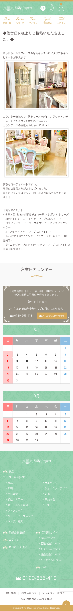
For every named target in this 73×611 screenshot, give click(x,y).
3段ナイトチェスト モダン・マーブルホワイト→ (33, 219)
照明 (10, 488)
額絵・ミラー (15, 499)
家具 (10, 483)
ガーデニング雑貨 (18, 505)
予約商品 (50, 499)
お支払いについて (51, 549)
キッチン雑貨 (15, 521)
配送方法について (51, 543)
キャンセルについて (52, 560)
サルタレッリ (52, 483)
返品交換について (51, 554)
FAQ (44, 567)
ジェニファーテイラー (57, 488)
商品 (11, 471)
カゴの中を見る (18, 547)
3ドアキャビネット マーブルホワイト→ (28, 232)
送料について (48, 538)
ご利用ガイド (50, 532)
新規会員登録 (17, 532)
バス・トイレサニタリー (22, 516)
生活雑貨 (13, 494)
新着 (47, 494)
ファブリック (15, 510)
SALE (48, 505)
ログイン (14, 539)
